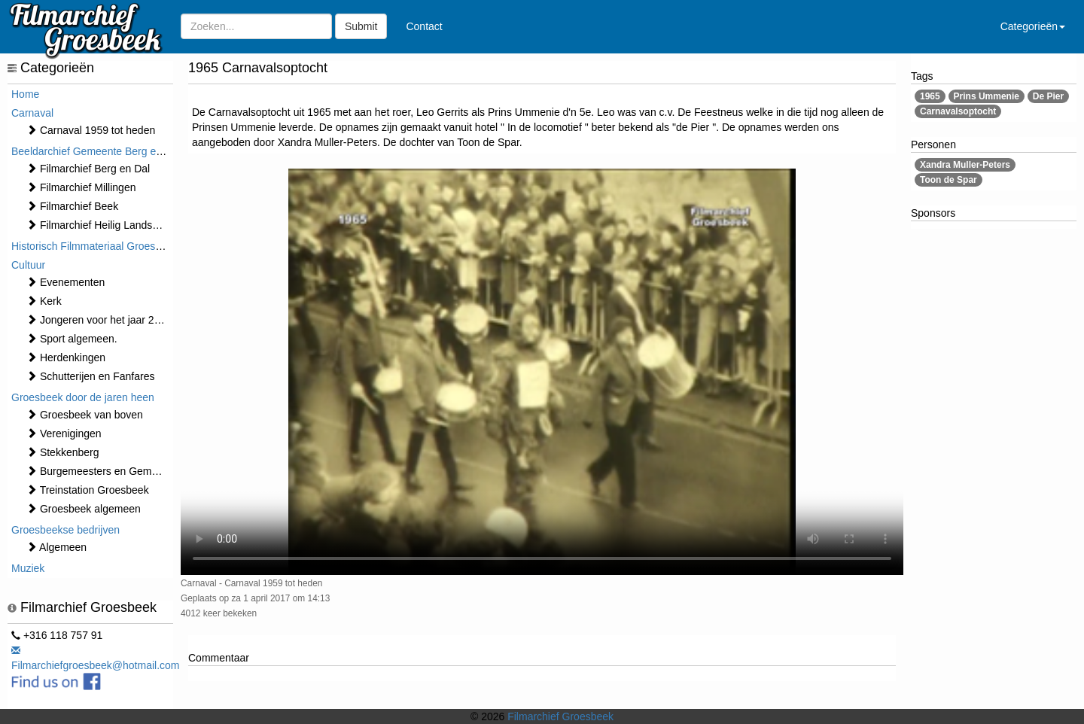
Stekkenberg (62, 452)
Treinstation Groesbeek (87, 490)
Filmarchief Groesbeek (560, 716)
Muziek (27, 568)
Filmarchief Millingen (81, 187)
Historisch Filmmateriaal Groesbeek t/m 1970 (116, 246)
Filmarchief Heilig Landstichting (106, 225)
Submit (361, 26)
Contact (424, 26)
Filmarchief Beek (72, 206)
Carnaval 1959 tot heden (90, 130)
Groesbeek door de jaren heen (82, 397)
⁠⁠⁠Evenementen (65, 282)
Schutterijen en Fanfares (90, 376)
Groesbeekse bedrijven (65, 530)
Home (25, 94)
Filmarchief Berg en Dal (88, 169)
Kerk (44, 301)
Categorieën (1032, 26)
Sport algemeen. (71, 339)
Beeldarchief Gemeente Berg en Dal (96, 151)
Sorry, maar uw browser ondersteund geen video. (542, 372)
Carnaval (32, 113)
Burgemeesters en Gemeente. (103, 471)
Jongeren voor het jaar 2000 (99, 320)
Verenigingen (64, 433)
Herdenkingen (65, 357)
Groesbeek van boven (84, 415)
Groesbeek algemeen (83, 509)
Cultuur (28, 265)
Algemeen (56, 547)
